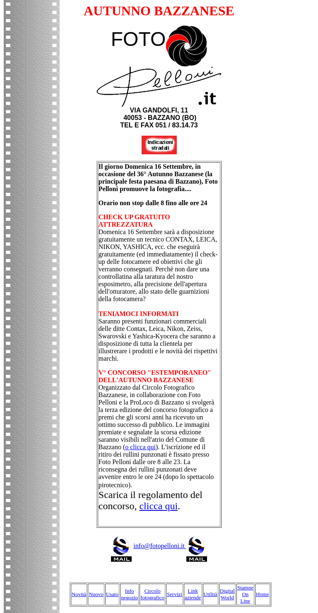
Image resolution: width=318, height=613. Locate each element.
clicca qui (158, 505)
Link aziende (193, 594)
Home (262, 594)
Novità (79, 594)
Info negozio (129, 594)
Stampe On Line (245, 594)
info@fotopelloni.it (170, 545)
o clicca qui (140, 446)
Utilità (210, 594)
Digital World (227, 594)
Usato (112, 594)
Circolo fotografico (152, 594)
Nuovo (96, 594)
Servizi (174, 594)
